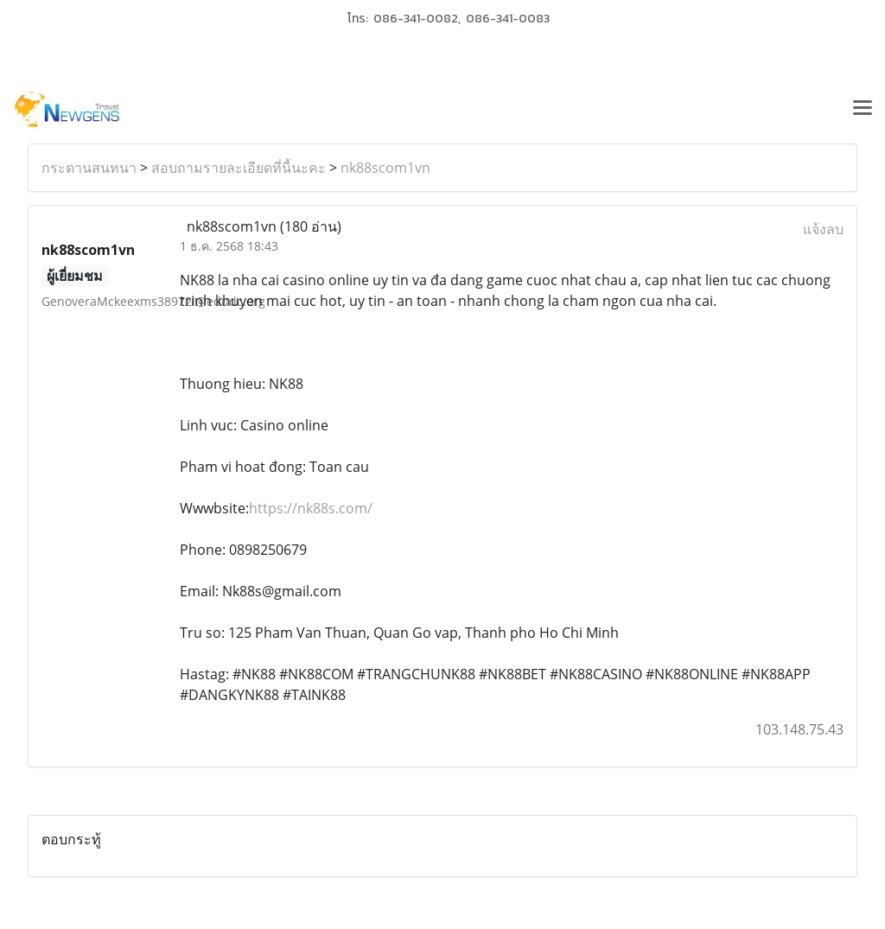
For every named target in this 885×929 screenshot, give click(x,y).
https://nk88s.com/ (310, 508)
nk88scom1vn (385, 167)
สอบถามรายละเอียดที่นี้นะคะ (238, 167)
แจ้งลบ (823, 229)
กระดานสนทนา (89, 167)
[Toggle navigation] (863, 110)
